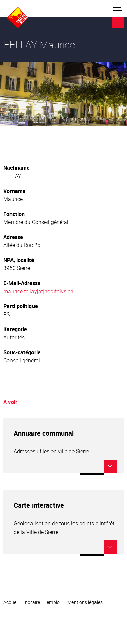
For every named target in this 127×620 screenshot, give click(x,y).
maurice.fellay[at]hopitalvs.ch (38, 291)
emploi (54, 602)
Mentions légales (85, 602)
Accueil (10, 602)
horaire (32, 602)
